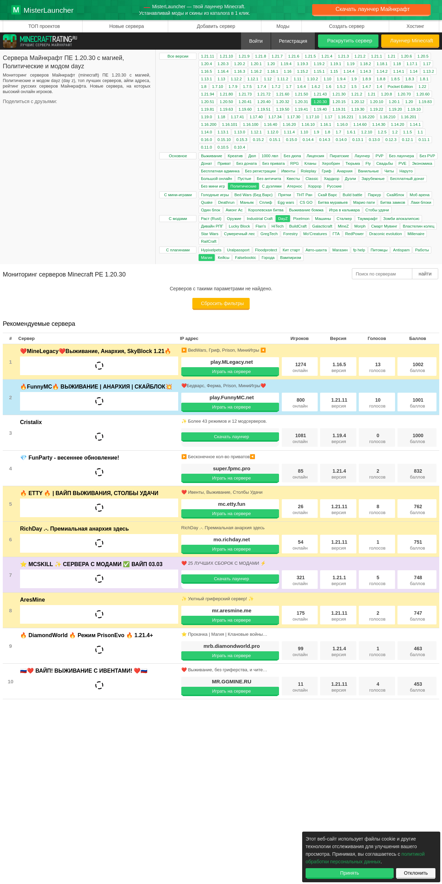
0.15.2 (258, 140)
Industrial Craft (260, 219)
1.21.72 (263, 94)
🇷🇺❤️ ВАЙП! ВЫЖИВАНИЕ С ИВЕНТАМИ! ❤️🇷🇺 (83, 671)
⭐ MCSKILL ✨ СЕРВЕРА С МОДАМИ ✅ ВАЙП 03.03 (91, 564)
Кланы (310, 163)
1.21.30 (339, 94)
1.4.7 (366, 86)
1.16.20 (289, 124)
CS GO (306, 202)
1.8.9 (366, 79)
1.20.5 (423, 56)
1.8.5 (395, 79)
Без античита (269, 179)
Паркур (374, 195)
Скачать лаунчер (231, 436)
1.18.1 (382, 64)
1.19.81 (207, 109)
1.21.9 (244, 56)
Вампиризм (290, 257)
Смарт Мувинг (384, 226)
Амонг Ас (234, 210)
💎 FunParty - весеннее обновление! (69, 458)
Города (268, 257)
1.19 (350, 64)
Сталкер (344, 219)
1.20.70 (404, 94)
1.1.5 (407, 132)
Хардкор (331, 179)
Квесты (293, 179)
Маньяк (247, 202)
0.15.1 (274, 140)
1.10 (327, 79)
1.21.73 (245, 94)
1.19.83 (425, 102)
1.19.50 (282, 109)
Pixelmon (301, 219)
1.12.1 (252, 79)
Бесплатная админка (220, 171)
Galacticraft (322, 226)
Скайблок (395, 195)
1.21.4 (327, 56)
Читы (389, 171)
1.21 (391, 56)
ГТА (336, 234)
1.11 (297, 79)
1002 (417, 367)
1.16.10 (308, 124)
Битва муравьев (333, 202)
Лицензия (315, 156)
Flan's (261, 226)
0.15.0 (291, 140)
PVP (380, 156)
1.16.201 (408, 117)
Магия (206, 257)
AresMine (32, 600)
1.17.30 (293, 117)
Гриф (327, 171)
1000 (417, 438)
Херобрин (331, 163)
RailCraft (209, 241)
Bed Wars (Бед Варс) (253, 195)
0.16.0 (206, 140)
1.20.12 (357, 102)
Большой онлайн (216, 179)
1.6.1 (351, 132)
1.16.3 (239, 71)
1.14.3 (365, 71)
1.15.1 (319, 71)
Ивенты (288, 171)
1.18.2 (365, 64)
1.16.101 (230, 124)
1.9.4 (341, 79)
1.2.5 (382, 132)
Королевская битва (266, 210)
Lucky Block (239, 226)
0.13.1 (357, 140)
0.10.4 (239, 147)
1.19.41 (301, 109)
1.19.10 (414, 109)
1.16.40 (270, 124)
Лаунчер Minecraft (411, 40)
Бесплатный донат (407, 179)
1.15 (334, 71)
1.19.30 (357, 109)
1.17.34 (274, 117)
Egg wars (286, 202)
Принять (349, 873)
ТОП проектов (44, 26)
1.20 (271, 64)
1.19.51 (263, 109)
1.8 (203, 86)
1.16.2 (256, 71)
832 (417, 474)
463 (417, 651)
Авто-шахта (316, 250)
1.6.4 (301, 86)
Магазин (339, 250)
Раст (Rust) (211, 219)
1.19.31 (339, 109)
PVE (402, 163)
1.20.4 (206, 64)
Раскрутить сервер (349, 40)
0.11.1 (424, 140)
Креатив (235, 156)
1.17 (427, 64)
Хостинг (415, 26)
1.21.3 (343, 56)
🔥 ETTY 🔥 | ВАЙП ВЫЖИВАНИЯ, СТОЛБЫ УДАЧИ (89, 493)
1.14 (413, 71)
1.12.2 (236, 79)
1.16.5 (206, 71)
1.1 (420, 132)
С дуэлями (272, 186)
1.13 (221, 79)
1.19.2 (319, 64)
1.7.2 (276, 86)
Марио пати (364, 202)
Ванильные (368, 171)
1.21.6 (293, 56)
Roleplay (308, 171)
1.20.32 (282, 102)
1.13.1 (206, 79)
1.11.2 (282, 79)
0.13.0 (374, 140)
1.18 (397, 64)
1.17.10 (312, 117)
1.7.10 (217, 86)
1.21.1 (376, 56)
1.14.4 (349, 71)
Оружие (234, 219)
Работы (422, 250)
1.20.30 (320, 102)
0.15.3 (241, 140)
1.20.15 (339, 102)
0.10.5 (223, 147)
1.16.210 (387, 117)
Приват (224, 163)
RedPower (354, 234)
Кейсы (224, 257)
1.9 (354, 79)
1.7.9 (233, 86)
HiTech (277, 226)
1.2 (394, 132)
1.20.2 (239, 64)
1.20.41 (245, 102)
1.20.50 (226, 102)
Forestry (290, 234)
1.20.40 (263, 102)
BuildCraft (298, 226)
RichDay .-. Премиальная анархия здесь (74, 529)
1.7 (288, 86)
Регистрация (293, 41)
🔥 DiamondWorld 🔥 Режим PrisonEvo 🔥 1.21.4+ (86, 635)
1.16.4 (223, 71)
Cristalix (31, 422)
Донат (206, 163)
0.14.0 (341, 140)
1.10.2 (312, 79)
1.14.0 (206, 132)
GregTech (269, 234)
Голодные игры (215, 195)
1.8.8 (381, 79)
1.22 (422, 86)
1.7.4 (261, 86)
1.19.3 (302, 64)
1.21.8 (260, 56)
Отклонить (416, 873)
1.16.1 (272, 71)
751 (417, 545)
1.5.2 (341, 86)
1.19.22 (376, 109)
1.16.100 (250, 124)
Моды (282, 26)
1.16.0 (342, 124)
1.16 (287, 71)
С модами (178, 219)
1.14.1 (398, 71)
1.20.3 (223, 64)
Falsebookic (245, 257)
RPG (294, 163)
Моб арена (420, 195)
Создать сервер (347, 26)
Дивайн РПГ (212, 226)
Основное (178, 156)
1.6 (328, 86)
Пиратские (339, 156)
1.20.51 (207, 102)
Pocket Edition (400, 86)
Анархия (345, 171)
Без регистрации (260, 171)
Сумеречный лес (239, 234)
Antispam (401, 250)
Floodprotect (266, 250)
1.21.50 (301, 94)
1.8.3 (409, 79)
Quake (207, 202)
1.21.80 (226, 94)
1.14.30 (378, 124)
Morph (360, 226)
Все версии (177, 56)
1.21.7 (277, 56)
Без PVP (427, 156)
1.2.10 (366, 132)
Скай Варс (327, 195)
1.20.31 (301, 102)
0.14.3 (324, 140)
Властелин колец (418, 226)
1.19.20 (395, 109)
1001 (417, 403)
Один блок (210, 210)
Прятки (284, 195)
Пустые (244, 179)
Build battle (352, 195)
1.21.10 (226, 56)
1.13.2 (428, 71)
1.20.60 (423, 94)
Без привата (273, 163)
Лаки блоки (421, 202)
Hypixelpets (211, 250)
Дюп (252, 156)
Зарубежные (373, 179)
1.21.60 (282, 94)
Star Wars (210, 234)
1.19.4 (285, 64)
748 (417, 580)
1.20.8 (386, 94)
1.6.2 (315, 86)
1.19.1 (335, 64)
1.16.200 (209, 124)
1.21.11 (207, 56)
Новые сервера (126, 26)
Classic (312, 179)
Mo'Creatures (315, 234)
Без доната (246, 163)
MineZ (343, 226)
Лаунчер (362, 156)
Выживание (211, 156)
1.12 (267, 79)
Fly (368, 163)
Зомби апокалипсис (401, 219)
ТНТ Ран (305, 195)
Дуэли (350, 179)
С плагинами (178, 250)
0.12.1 (407, 140)
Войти (255, 41)
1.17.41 (237, 117)
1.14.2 (382, 71)
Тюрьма (353, 163)
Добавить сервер (216, 26)
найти (425, 274)
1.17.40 (256, 117)
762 (417, 509)
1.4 (379, 86)
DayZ (282, 219)
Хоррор (314, 186)
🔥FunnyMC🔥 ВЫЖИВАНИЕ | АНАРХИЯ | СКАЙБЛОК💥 (96, 387)
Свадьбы (384, 163)
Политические (243, 186)
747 (417, 616)
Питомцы (379, 250)
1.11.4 (289, 132)
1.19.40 (320, 109)
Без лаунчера (401, 156)
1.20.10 (376, 102)
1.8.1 (424, 79)
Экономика (422, 163)
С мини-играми (178, 195)
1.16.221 (346, 117)
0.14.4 (308, 140)
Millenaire (415, 234)
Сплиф (265, 202)
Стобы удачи (377, 210)
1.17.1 (411, 64)
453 (417, 687)
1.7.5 (247, 86)
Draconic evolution (385, 234)
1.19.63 (226, 109)
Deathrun (226, 202)
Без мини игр (213, 186)
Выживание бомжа (306, 210)
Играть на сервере (231, 371)
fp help (359, 250)
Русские (334, 186)
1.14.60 (359, 124)
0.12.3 (390, 140)
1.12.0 (272, 132)
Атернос (294, 186)
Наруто (406, 171)
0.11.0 (206, 147)
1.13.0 (239, 132)
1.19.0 (206, 117)
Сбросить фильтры (222, 303)
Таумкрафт (367, 219)
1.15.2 (302, 71)
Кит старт (291, 250)
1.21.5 (310, 56)
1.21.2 (360, 56)
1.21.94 (207, 94)
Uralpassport (238, 250)
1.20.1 (256, 64)
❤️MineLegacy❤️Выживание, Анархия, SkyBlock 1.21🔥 (95, 351)
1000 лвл (270, 156)
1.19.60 (245, 109)
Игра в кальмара (344, 210)
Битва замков (392, 202)
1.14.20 (397, 124)
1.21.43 (320, 94)
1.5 (354, 86)
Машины (323, 219)
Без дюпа (292, 156)
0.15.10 (224, 140)
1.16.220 (366, 117)
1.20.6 (406, 56)
